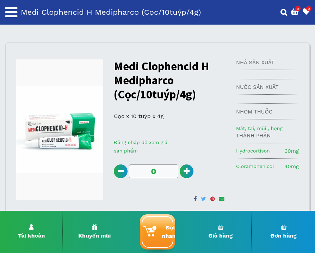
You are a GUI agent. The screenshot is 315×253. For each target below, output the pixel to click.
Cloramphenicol (255, 166)
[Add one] (186, 171)
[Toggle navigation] (11, 12)
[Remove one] (121, 171)
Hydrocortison (253, 151)
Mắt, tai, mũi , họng (259, 128)
